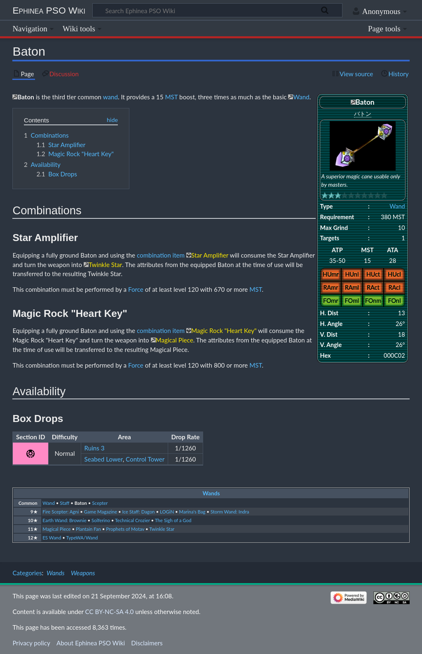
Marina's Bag (192, 511)
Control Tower (145, 459)
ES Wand (51, 537)
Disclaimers (146, 643)
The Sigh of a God (173, 520)
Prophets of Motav (125, 529)
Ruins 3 (94, 448)
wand (110, 97)
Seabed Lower (103, 459)
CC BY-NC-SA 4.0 (109, 611)
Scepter (100, 503)
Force (135, 289)
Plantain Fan (88, 529)
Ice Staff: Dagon (138, 511)
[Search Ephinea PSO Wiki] (217, 10)
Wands (211, 493)
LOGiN (167, 511)
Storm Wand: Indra (230, 511)
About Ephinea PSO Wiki (90, 643)
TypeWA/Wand (82, 537)
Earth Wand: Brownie (64, 520)
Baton (81, 503)
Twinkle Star (161, 529)
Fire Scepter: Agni (60, 511)
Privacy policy (31, 643)
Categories (27, 573)
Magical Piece (56, 529)
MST (171, 97)
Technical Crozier (132, 520)
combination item (161, 255)
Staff (64, 503)
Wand (397, 206)
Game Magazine (100, 511)
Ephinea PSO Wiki (48, 10)
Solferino (100, 520)
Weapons (83, 573)
